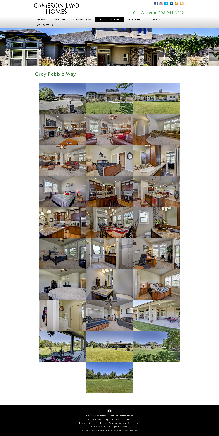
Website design (105, 430)
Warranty (154, 19)
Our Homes (59, 19)
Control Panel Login (130, 430)
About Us (134, 19)
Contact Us (45, 25)
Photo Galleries (109, 19)
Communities (82, 19)
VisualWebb (95, 430)
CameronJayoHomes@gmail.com (124, 423)
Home (41, 19)
